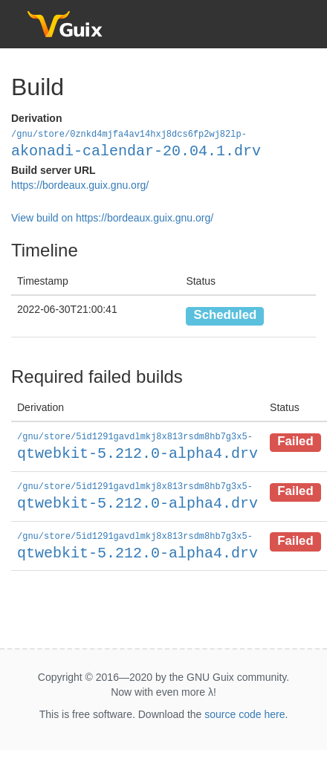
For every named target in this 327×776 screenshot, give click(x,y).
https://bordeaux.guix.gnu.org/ (80, 184)
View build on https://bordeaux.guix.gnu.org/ (112, 217)
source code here (244, 711)
